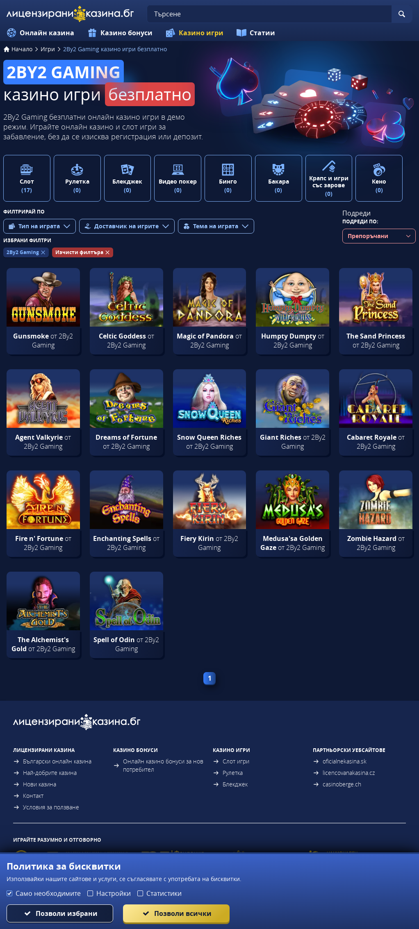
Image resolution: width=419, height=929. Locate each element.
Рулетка (228, 773)
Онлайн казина (40, 33)
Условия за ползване (46, 807)
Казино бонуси (120, 33)
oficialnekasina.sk (340, 761)
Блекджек (230, 784)
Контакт (28, 796)
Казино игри (194, 33)
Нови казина (34, 784)
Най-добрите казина (45, 773)
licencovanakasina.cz (344, 773)
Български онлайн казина (52, 761)
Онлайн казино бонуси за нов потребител (158, 765)
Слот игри (231, 761)
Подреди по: (360, 221)
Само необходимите (48, 893)
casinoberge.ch (337, 784)
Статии (256, 33)
